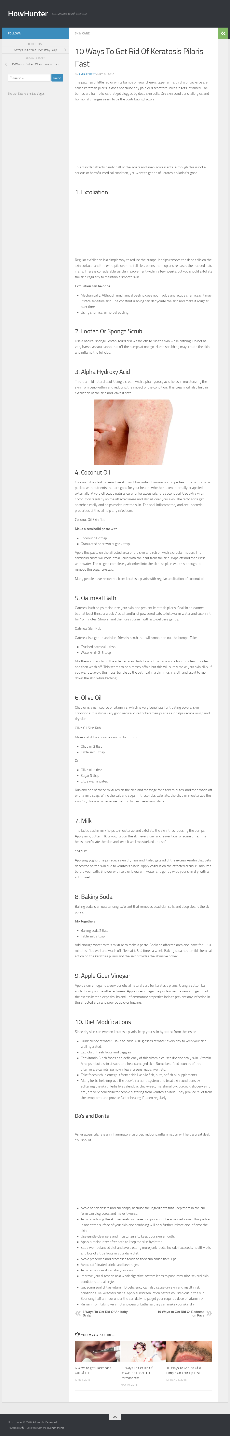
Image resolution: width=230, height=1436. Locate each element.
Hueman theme (55, 1427)
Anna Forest (87, 74)
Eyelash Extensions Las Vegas (26, 93)
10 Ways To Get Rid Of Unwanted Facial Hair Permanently (137, 1373)
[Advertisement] (143, 133)
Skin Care (82, 33)
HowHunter (28, 14)
